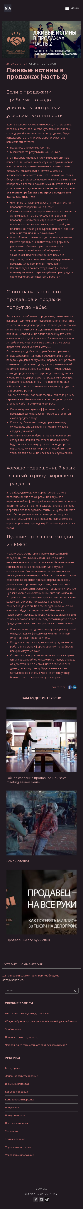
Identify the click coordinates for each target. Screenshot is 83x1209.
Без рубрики (12, 1068)
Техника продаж (15, 1139)
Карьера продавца (16, 1091)
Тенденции (11, 1131)
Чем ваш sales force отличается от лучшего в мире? (36, 1045)
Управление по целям (18, 1147)
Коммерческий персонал (20, 1099)
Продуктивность (15, 1115)
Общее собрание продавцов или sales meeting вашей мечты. (41, 1021)
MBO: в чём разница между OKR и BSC (27, 1013)
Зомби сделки (17, 861)
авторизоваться (12, 980)
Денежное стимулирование (21, 1076)
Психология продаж (16, 1123)
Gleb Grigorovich (42, 63)
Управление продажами (19, 1155)
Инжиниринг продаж (17, 1083)
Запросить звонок (36, 1193)
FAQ (55, 1193)
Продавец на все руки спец (28, 940)
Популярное (12, 1107)
